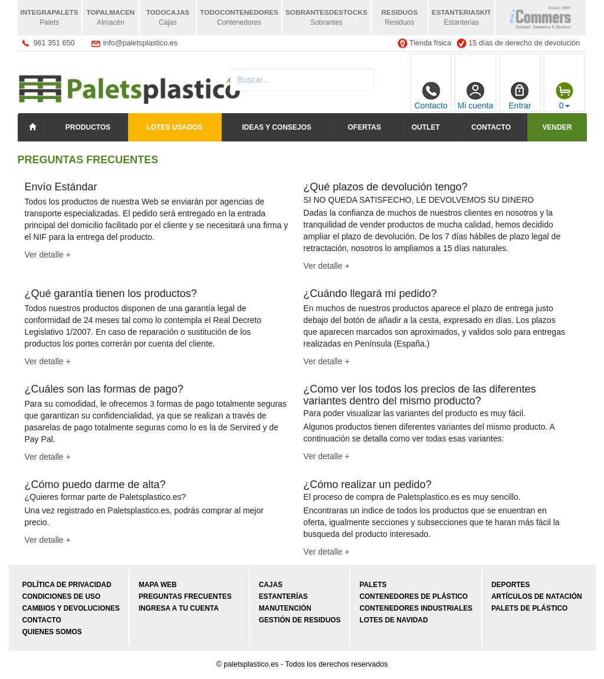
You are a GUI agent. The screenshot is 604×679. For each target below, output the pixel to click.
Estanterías (283, 596)
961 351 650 (54, 43)
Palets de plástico (529, 608)
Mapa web (158, 585)
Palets (372, 585)
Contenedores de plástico (413, 596)
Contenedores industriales (415, 608)
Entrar (519, 96)
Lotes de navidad (393, 620)
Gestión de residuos (300, 620)
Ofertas (363, 127)
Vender (557, 127)
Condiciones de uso (61, 596)
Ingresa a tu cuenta (179, 608)
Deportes (510, 585)
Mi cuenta (476, 96)
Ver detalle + (48, 254)
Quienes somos (52, 632)
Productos (87, 127)
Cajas (271, 585)
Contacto (430, 96)
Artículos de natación (536, 596)
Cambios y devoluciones (71, 608)
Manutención (285, 608)
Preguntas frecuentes (185, 596)
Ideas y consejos (276, 127)
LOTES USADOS (175, 127)
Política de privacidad (66, 585)
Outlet (426, 127)
